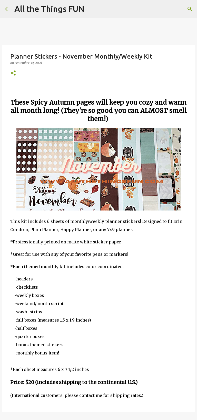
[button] (13, 73)
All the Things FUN (49, 8)
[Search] (91, 9)
